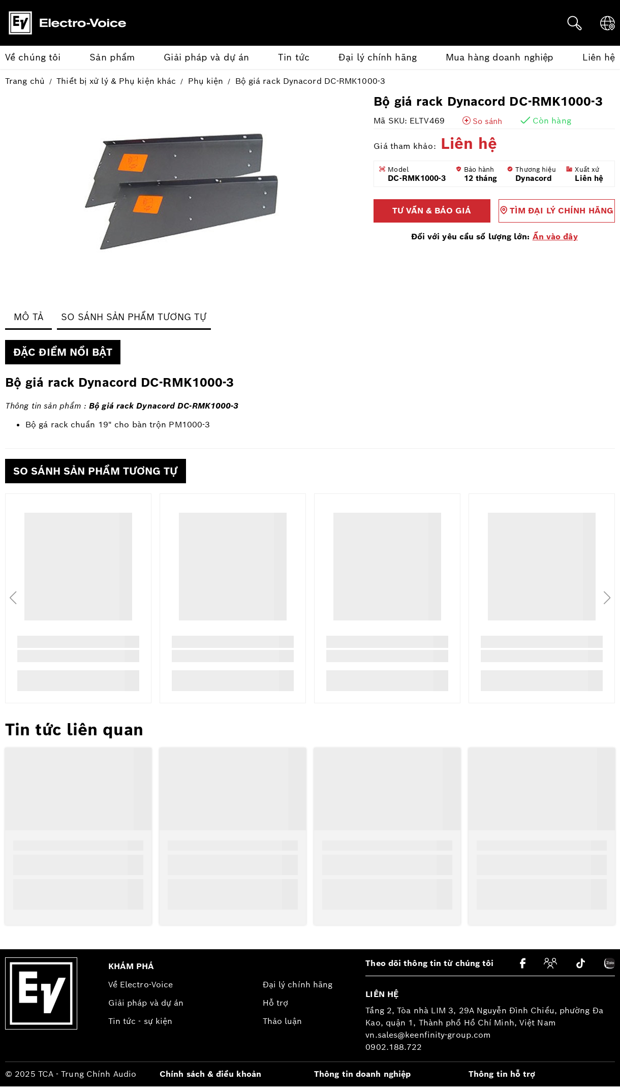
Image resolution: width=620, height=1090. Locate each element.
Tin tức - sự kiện (140, 1021)
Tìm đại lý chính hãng (556, 210)
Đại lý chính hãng (298, 984)
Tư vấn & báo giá (431, 210)
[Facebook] (522, 963)
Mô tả (29, 317)
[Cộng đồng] (550, 963)
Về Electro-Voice (140, 984)
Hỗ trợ (276, 1003)
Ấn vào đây (555, 236)
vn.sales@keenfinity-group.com (428, 1035)
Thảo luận (282, 1021)
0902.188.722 (393, 1047)
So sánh (487, 121)
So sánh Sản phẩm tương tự (134, 317)
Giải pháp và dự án (146, 1003)
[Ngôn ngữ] (607, 23)
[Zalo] (609, 963)
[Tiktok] (580, 963)
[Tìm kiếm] (574, 23)
